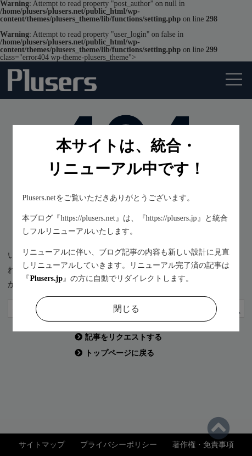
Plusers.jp (46, 278)
